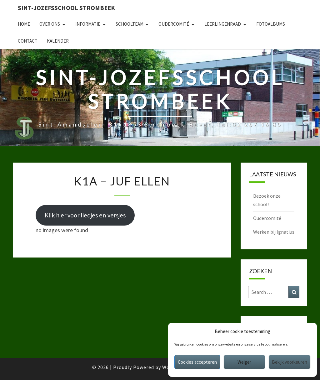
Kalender (58, 41)
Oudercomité (173, 24)
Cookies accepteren (197, 362)
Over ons (49, 24)
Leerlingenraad (222, 24)
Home (24, 24)
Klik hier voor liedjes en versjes (85, 215)
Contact (28, 41)
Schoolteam (129, 24)
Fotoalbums (270, 24)
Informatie (87, 24)
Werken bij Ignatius (273, 232)
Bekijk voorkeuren (289, 362)
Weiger (244, 362)
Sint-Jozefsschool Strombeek (66, 8)
